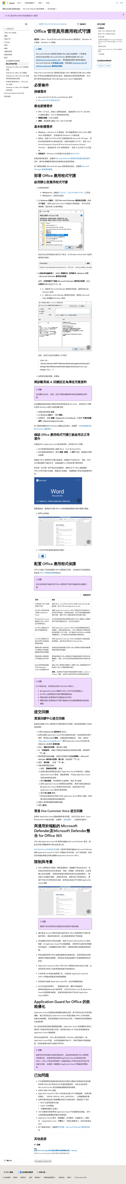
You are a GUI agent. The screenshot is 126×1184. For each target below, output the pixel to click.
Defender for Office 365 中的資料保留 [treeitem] (17, 68)
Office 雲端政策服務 (47, 573)
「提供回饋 (66, 819)
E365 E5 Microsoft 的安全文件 (45, 849)
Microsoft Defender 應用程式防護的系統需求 (72, 158)
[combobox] (16, 28)
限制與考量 (102, 46)
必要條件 (101, 28)
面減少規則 (59, 63)
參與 (30, 1177)
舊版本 (15, 1177)
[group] (65, 267)
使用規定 (62, 1177)
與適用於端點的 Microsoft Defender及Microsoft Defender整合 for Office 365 (110, 42)
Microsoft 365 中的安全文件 (49, 100)
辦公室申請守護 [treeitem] (11, 64)
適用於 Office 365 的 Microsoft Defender (52, 24)
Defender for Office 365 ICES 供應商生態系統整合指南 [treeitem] (17, 77)
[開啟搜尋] (117, 3)
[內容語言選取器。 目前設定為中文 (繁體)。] (9, 1172)
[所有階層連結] (36, 24)
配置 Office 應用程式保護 (106, 34)
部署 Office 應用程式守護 (106, 31)
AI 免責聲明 (7, 1177)
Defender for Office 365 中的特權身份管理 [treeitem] (17, 88)
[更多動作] (90, 24)
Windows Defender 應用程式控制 (49, 66)
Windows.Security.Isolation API (48, 60)
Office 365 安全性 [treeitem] (10, 33)
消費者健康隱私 (49, 1177)
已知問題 (101, 54)
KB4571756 (74, 153)
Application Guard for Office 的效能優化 (110, 50)
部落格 (22, 1177)
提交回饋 (101, 37)
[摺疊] (26, 24)
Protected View (78, 63)
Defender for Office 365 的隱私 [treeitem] (16, 73)
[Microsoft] (4, 3)
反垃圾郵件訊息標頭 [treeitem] (13, 61)
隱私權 (37, 1177)
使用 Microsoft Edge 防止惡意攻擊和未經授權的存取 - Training (55, 1150)
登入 (121, 3)
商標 (68, 1177)
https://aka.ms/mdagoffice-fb (49, 741)
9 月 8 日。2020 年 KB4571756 (71, 192)
